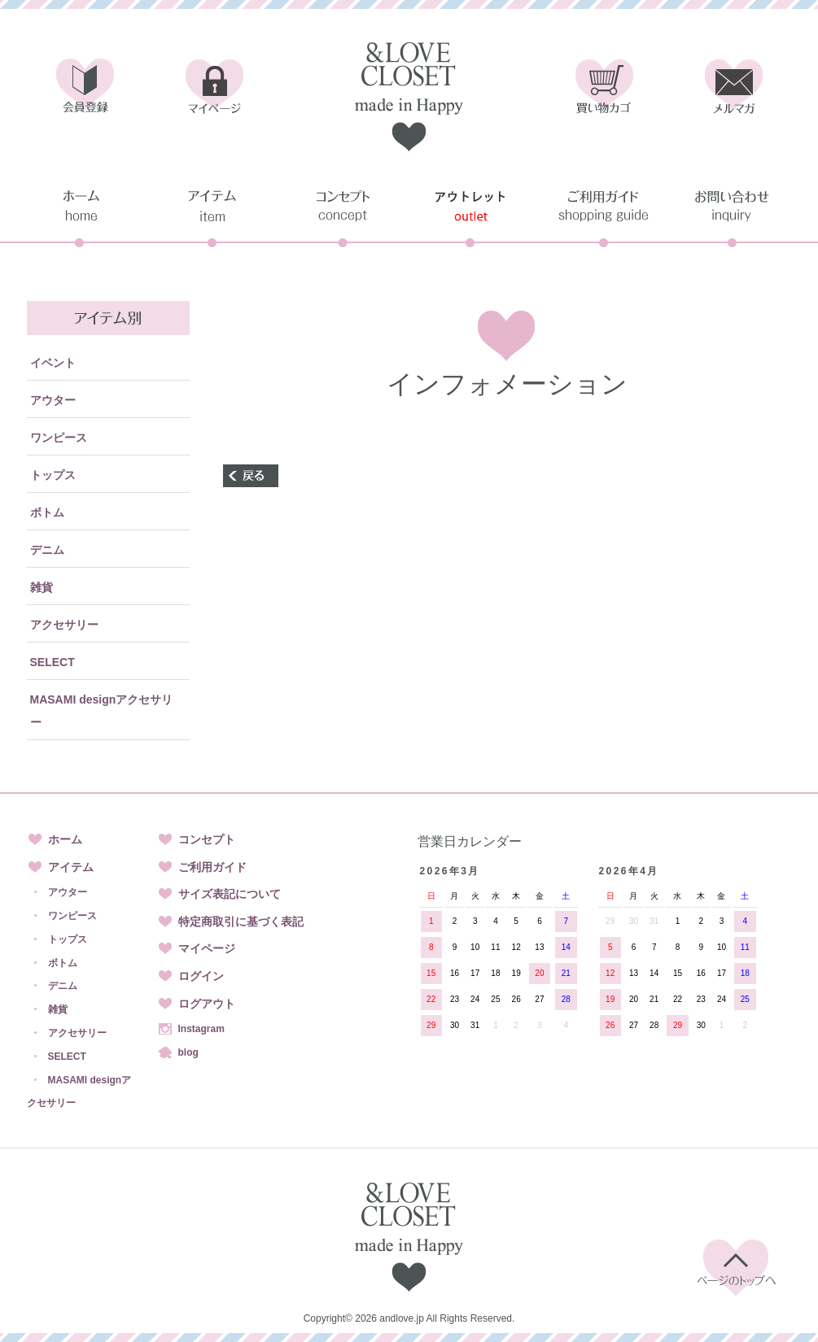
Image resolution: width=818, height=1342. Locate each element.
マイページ (206, 948)
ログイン (201, 976)
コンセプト (206, 839)
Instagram (201, 1029)
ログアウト (206, 1003)
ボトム (47, 512)
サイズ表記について (229, 893)
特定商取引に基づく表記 (241, 921)
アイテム (71, 867)
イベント (53, 362)
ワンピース (58, 437)
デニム (47, 549)
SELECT (52, 662)
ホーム (65, 839)
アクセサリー (64, 624)
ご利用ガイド (212, 867)
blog (188, 1052)
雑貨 (41, 587)
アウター (53, 400)
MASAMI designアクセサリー (101, 711)
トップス (53, 474)
